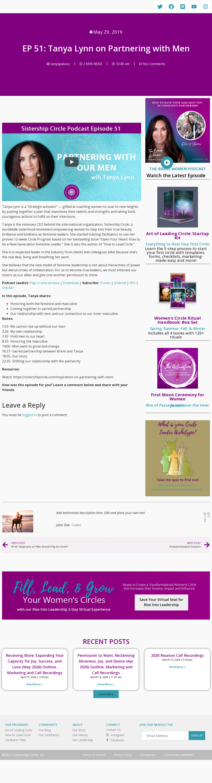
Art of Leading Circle (18, 730)
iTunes (105, 283)
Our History (80, 735)
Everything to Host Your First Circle (177, 244)
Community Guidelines (179, 755)
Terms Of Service (93, 755)
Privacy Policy (123, 755)
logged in (29, 415)
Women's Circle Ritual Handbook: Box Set (177, 320)
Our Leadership (82, 740)
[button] (106, 694)
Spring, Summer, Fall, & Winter (177, 328)
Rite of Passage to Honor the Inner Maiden (177, 405)
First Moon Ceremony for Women (177, 397)
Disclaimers (148, 755)
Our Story (78, 730)
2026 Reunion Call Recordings (177, 655)
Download (71, 283)
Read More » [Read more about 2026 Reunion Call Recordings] (177, 667)
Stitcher (8, 288)
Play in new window (44, 283)
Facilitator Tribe (15, 740)
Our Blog (45, 730)
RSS (132, 283)
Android (120, 283)
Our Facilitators (49, 735)
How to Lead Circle (18, 735)
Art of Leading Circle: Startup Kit (177, 235)
